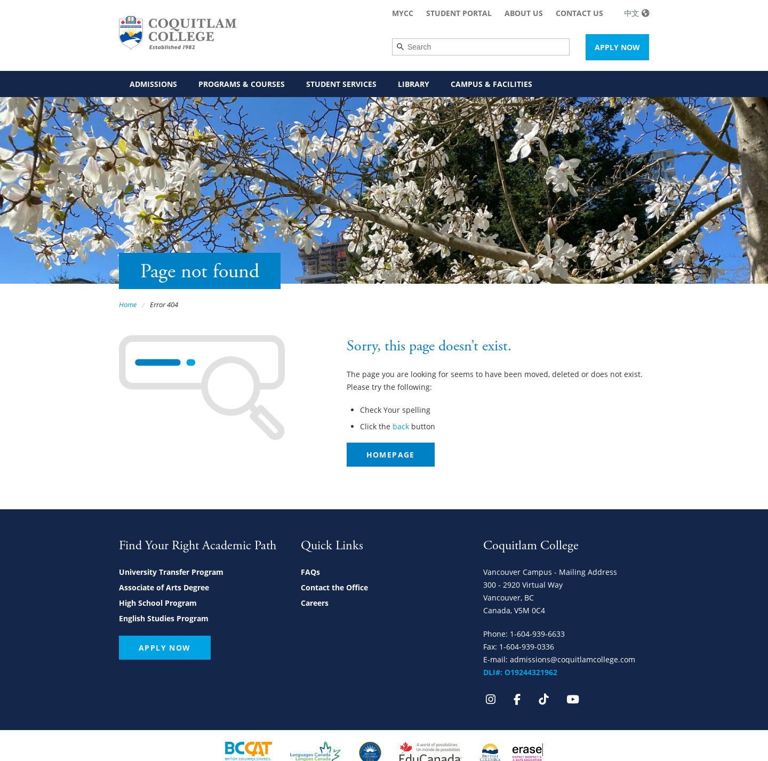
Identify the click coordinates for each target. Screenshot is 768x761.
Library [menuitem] (413, 84)
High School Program (158, 603)
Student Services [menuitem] (341, 84)
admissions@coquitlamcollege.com (572, 659)
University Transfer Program (171, 572)
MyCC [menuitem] (402, 13)
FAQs (310, 572)
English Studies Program (164, 618)
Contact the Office (334, 587)
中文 (631, 13)
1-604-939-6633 (537, 634)
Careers (315, 603)
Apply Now (617, 47)
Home (128, 304)
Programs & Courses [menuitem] (241, 84)
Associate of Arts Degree (164, 587)
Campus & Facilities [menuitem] (491, 84)
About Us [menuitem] (524, 13)
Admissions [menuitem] (153, 84)
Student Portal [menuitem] (459, 13)
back (401, 426)
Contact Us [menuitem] (579, 13)
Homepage (390, 455)
